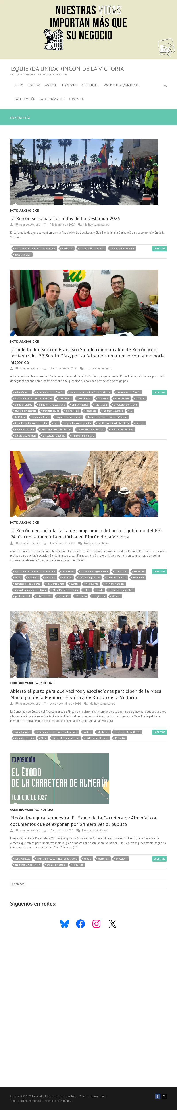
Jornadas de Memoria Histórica (31, 423)
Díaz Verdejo (122, 398)
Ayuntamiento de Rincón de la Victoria (35, 248)
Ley (56, 423)
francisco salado (51, 410)
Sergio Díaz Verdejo (25, 435)
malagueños (92, 583)
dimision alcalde (23, 404)
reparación (63, 596)
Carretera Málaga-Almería (94, 571)
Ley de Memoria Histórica (78, 423)
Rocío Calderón (23, 254)
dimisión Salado (80, 404)
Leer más (159, 248)
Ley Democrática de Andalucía (113, 423)
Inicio (19, 85)
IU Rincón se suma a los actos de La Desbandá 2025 (65, 218)
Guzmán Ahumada (113, 410)
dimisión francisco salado (52, 404)
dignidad (67, 577)
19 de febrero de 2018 (63, 368)
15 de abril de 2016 (61, 830)
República (120, 738)
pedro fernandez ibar (122, 429)
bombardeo (68, 571)
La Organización (52, 99)
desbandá (67, 248)
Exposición (121, 858)
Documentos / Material (121, 85)
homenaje (138, 577)
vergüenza (99, 596)
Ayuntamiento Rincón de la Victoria (33, 398)
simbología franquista (54, 435)
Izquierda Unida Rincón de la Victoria (67, 69)
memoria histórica (24, 429)
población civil (22, 596)
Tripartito (82, 596)
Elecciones (69, 85)
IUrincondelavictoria (27, 225)
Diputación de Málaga (125, 404)
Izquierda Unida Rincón (92, 248)
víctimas (116, 596)
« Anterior (18, 884)
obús (87, 590)
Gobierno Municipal (25, 683)
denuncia (33, 577)
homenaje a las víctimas (27, 583)
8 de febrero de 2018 (62, 543)
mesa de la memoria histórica (56, 429)
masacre (140, 423)
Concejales (90, 85)
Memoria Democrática (123, 248)
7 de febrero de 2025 (62, 225)
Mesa (43, 738)
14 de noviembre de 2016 (65, 704)
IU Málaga (20, 417)
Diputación (101, 404)
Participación (25, 99)
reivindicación (44, 596)
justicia (75, 583)
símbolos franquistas (83, 435)
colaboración (65, 398)
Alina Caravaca (22, 392)
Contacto (76, 99)
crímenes (139, 571)
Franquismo (72, 410)
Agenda (50, 85)
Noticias (34, 85)
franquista (91, 410)
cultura (87, 732)
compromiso (85, 398)
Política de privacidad (92, 1096)
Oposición (31, 210)
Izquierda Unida (41, 417)
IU (131, 410)
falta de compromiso (25, 410)
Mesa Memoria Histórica (91, 429)
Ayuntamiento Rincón (128, 392)
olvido (100, 590)
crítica (18, 577)
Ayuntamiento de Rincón (50, 392)
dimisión (140, 398)
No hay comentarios (96, 225)
